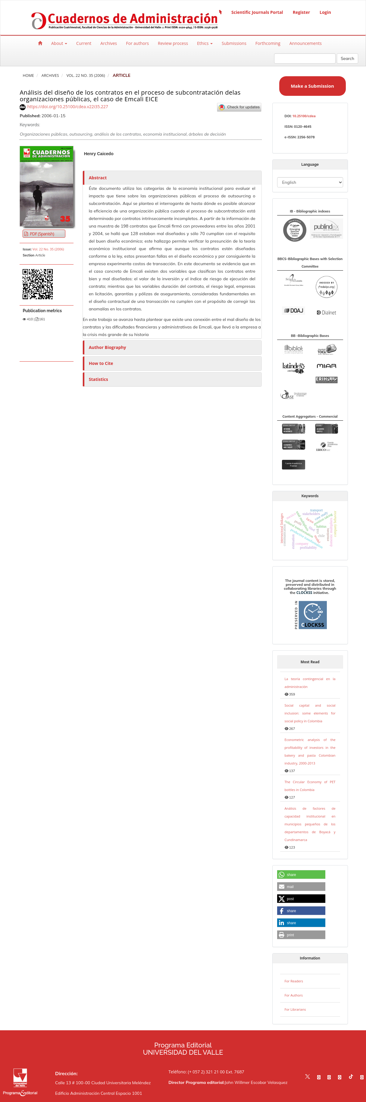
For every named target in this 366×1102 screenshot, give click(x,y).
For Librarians (295, 1009)
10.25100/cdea (303, 116)
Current (83, 43)
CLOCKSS (304, 592)
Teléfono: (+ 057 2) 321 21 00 (196, 1072)
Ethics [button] (205, 43)
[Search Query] (305, 58)
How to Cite (101, 363)
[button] (301, 874)
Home (28, 75)
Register (301, 12)
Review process (173, 43)
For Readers (294, 981)
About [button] (59, 43)
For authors (137, 43)
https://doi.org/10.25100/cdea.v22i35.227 (67, 106)
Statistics (98, 379)
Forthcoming (267, 43)
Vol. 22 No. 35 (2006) (86, 75)
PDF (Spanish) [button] (41, 234)
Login (325, 12)
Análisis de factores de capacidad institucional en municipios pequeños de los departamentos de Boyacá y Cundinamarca (310, 824)
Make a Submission (312, 86)
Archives (108, 43)
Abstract (98, 178)
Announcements (305, 43)
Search (347, 58)
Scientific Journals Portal (257, 12)
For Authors (294, 995)
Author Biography (107, 347)
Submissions (234, 43)
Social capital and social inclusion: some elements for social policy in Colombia (310, 713)
